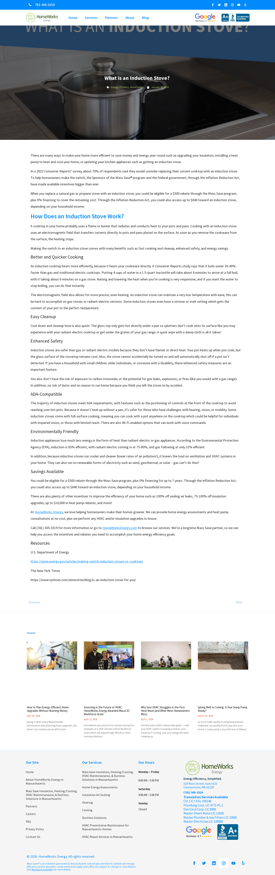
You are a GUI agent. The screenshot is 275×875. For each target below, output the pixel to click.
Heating (87, 802)
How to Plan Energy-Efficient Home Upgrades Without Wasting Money (48, 708)
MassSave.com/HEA (42, 869)
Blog (145, 17)
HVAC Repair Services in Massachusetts (107, 837)
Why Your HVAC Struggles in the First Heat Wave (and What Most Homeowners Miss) (165, 710)
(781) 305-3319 (193, 792)
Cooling (87, 810)
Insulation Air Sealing (96, 795)
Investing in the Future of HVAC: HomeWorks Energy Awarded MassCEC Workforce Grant (107, 710)
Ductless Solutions (94, 818)
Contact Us (33, 837)
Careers (31, 814)
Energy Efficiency (120, 87)
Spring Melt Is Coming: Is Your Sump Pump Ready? (222, 708)
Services (91, 17)
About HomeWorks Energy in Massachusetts (44, 781)
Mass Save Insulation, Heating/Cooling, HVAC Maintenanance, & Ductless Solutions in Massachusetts (51, 795)
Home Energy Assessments (100, 787)
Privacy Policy (35, 829)
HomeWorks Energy (49, 512)
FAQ (28, 821)
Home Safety (136, 87)
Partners (111, 17)
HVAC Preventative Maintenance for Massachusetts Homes (105, 827)
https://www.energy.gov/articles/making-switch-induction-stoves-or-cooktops (87, 561)
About (129, 17)
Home (73, 17)
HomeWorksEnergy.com (119, 528)
